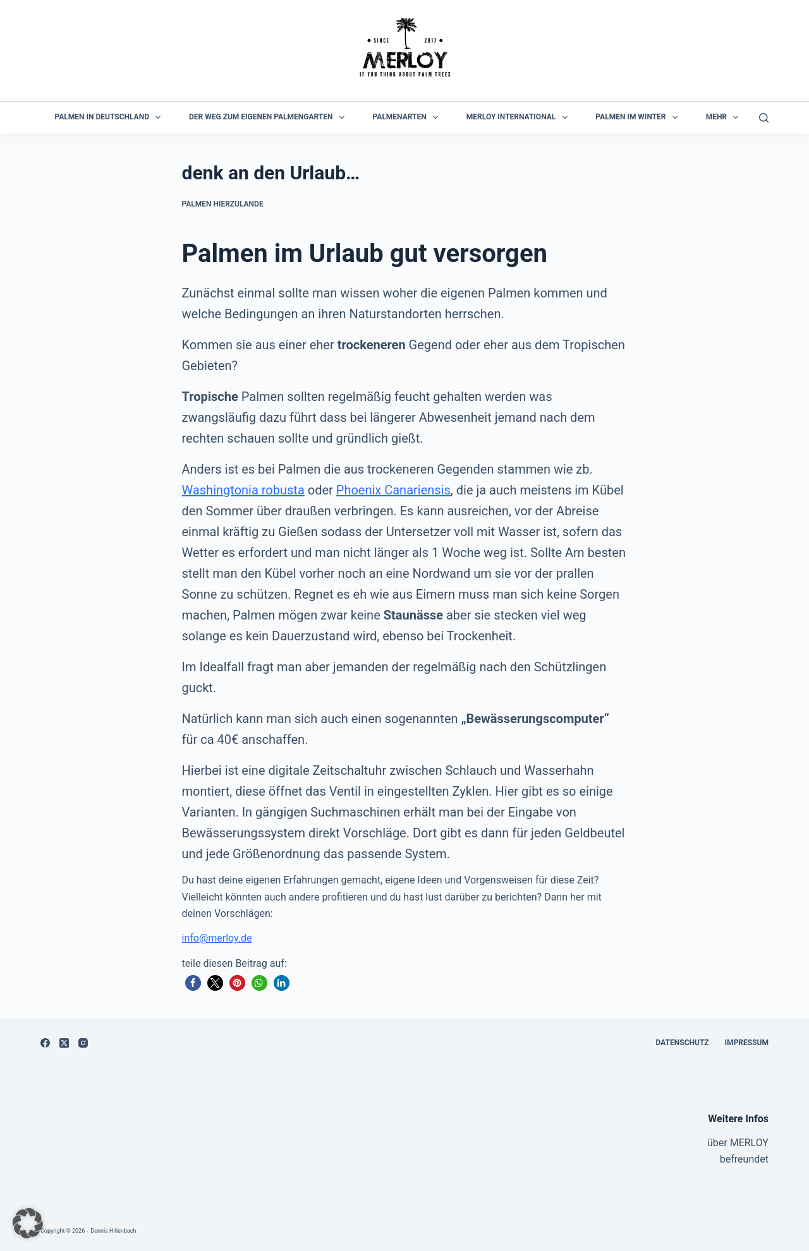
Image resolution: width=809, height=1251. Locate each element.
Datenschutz (682, 1042)
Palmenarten (408, 117)
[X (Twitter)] (64, 1043)
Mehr (725, 117)
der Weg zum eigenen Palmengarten (269, 117)
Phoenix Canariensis (393, 490)
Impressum (747, 1042)
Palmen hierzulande (223, 204)
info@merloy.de (217, 938)
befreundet (744, 1159)
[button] (193, 983)
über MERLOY (738, 1143)
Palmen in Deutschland (110, 117)
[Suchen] (764, 118)
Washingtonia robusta (243, 490)
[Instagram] (83, 1043)
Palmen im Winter (639, 117)
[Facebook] (45, 1043)
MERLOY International (519, 117)
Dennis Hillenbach (113, 1231)
